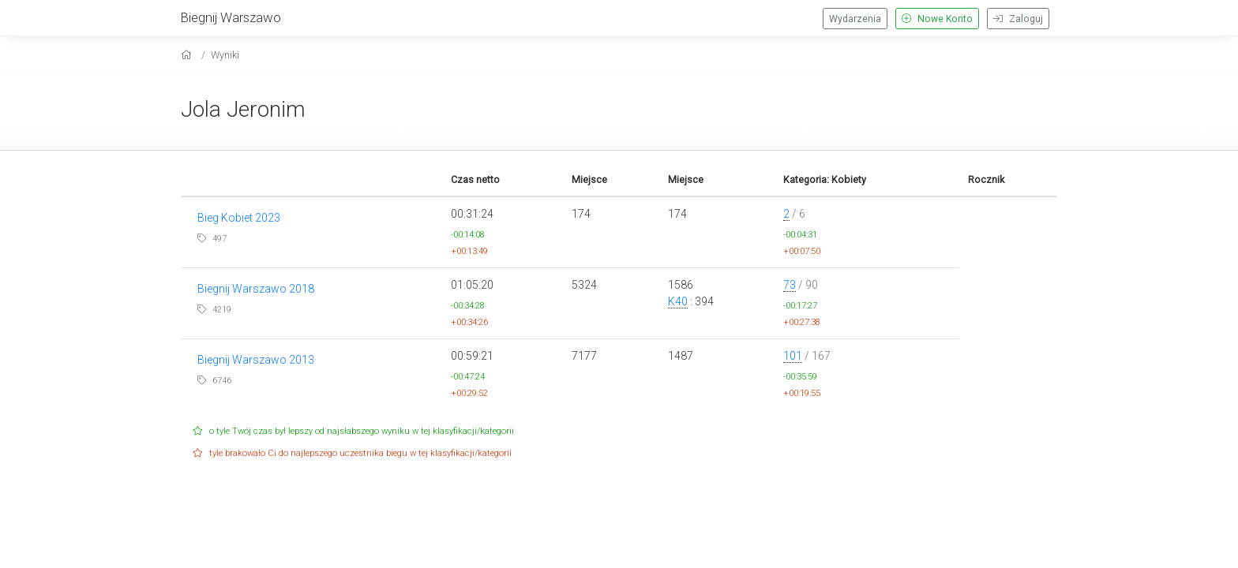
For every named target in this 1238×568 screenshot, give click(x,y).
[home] (188, 55)
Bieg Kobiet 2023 (238, 217)
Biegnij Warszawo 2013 (255, 359)
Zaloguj (1018, 18)
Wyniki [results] (225, 55)
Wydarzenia (855, 18)
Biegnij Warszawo (231, 17)
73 (789, 284)
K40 (678, 301)
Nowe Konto (937, 18)
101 (792, 355)
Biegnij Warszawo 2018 (255, 288)
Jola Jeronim (243, 109)
